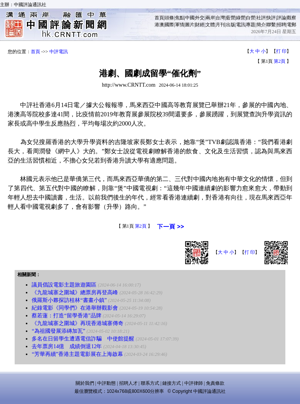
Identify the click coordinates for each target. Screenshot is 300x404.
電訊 (240, 24)
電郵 (291, 24)
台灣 (220, 17)
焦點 (179, 17)
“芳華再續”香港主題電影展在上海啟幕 (77, 354)
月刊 (220, 24)
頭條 (169, 17)
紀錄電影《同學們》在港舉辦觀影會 (75, 308)
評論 (281, 17)
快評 (271, 17)
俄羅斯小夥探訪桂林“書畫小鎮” (69, 300)
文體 (210, 24)
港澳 (159, 24)
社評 (261, 17)
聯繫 (271, 24)
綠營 (240, 17)
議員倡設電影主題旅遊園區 (64, 285)
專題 (250, 24)
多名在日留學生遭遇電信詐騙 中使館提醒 (83, 339)
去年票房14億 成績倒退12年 (67, 346)
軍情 (179, 24)
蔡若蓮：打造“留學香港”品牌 (66, 316)
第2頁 (279, 61)
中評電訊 (58, 51)
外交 (199, 17)
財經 (199, 24)
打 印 (281, 51)
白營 (250, 17)
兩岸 (210, 17)
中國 (189, 17)
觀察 (291, 17)
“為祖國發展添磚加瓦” (58, 331)
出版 (230, 24)
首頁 (159, 17)
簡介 (261, 24)
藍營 (230, 17)
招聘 (281, 24)
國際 (169, 24)
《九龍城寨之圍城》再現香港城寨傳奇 (77, 323)
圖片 (189, 24)
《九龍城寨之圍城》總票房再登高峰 (75, 292)
